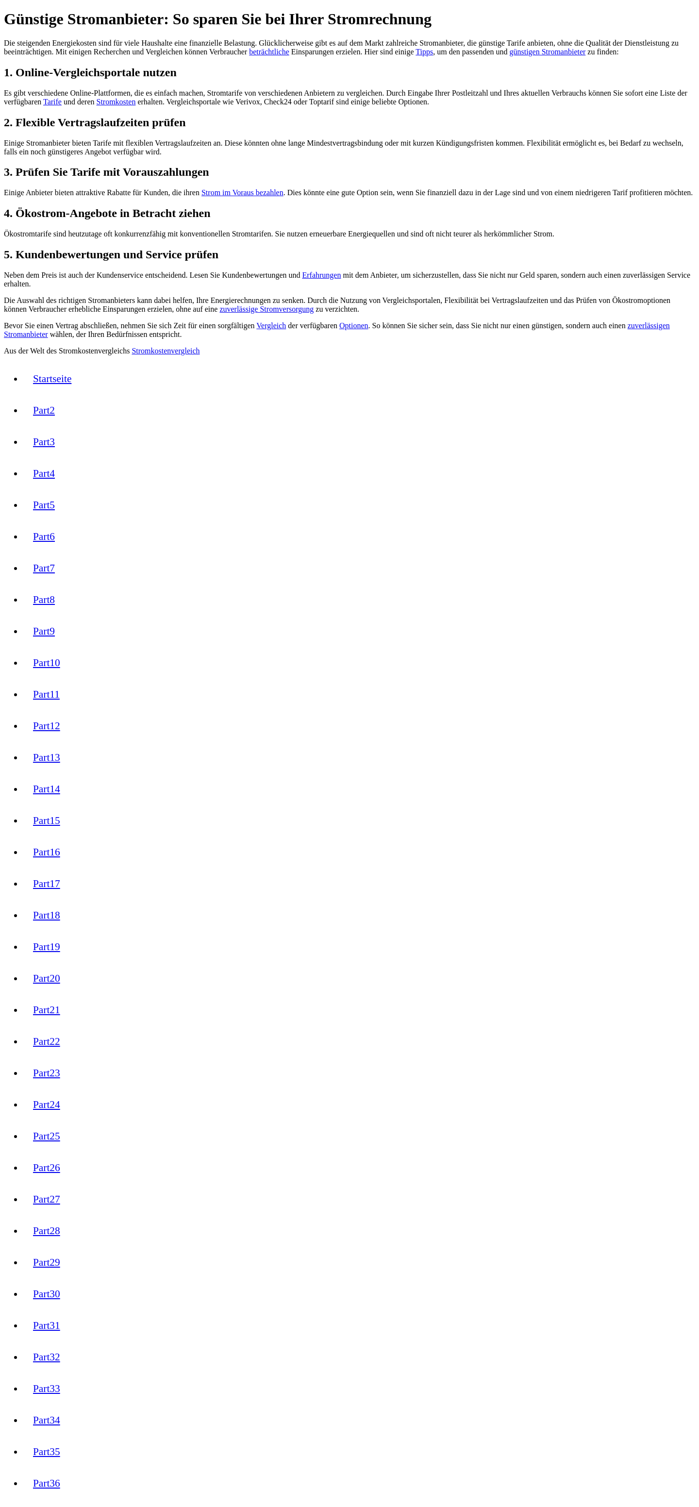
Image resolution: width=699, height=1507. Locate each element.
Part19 (46, 947)
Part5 (44, 505)
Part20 (46, 978)
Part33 (46, 1388)
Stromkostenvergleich (166, 351)
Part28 (46, 1231)
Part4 (44, 473)
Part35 (46, 1451)
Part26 (46, 1167)
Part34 (46, 1420)
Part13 (46, 757)
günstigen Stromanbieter (548, 52)
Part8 (44, 599)
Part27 (46, 1199)
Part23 (46, 1073)
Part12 (46, 726)
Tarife (52, 102)
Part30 (46, 1294)
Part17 (46, 883)
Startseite (52, 379)
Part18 (46, 915)
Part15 (46, 820)
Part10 (46, 663)
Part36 (46, 1483)
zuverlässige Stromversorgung (266, 309)
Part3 (44, 442)
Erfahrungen (321, 275)
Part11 (46, 694)
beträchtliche (269, 52)
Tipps (424, 52)
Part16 (46, 852)
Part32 (46, 1357)
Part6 (44, 536)
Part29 (46, 1262)
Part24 (46, 1104)
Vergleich (271, 325)
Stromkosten (116, 102)
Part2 (44, 410)
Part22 (46, 1041)
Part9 (44, 631)
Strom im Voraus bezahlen (242, 192)
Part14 (46, 789)
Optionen (353, 325)
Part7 (44, 568)
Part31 (46, 1325)
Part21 (46, 1010)
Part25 (46, 1136)
